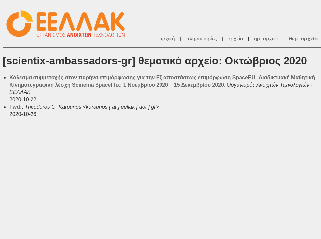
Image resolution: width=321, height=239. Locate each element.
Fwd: (15, 107)
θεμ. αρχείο (303, 38)
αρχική (167, 38)
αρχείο (235, 38)
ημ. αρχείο (266, 38)
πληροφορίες (201, 38)
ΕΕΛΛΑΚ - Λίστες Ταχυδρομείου (69, 24)
